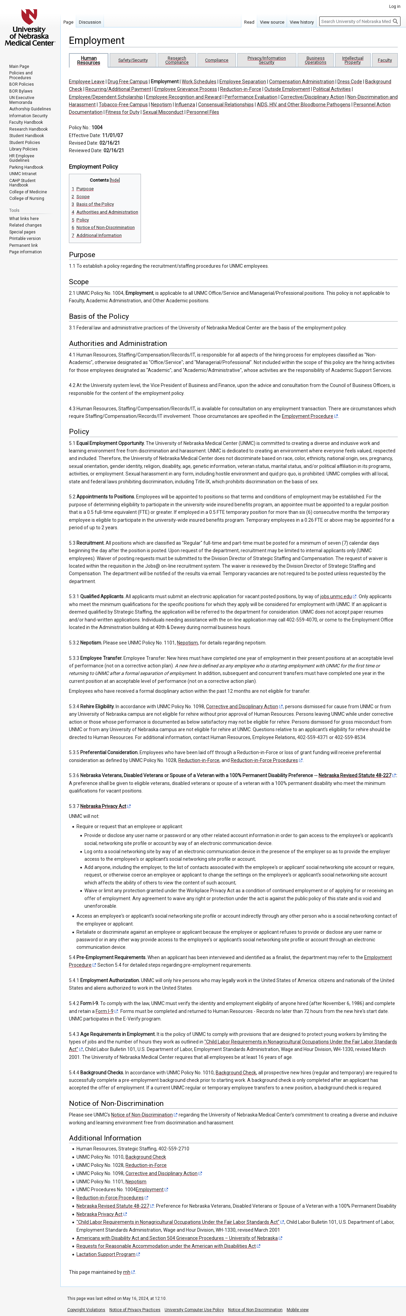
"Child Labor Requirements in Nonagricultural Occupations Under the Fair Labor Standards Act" (177, 1222)
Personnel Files (203, 112)
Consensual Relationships (226, 104)
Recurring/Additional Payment (118, 89)
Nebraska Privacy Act (103, 806)
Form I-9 (105, 1011)
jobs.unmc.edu (336, 596)
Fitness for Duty (123, 112)
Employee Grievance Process (185, 89)
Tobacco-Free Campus (123, 104)
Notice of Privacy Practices (134, 1309)
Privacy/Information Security (267, 60)
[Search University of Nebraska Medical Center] (360, 21)
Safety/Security (133, 60)
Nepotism (161, 104)
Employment (165, 81)
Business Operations (315, 60)
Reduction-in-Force (240, 89)
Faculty (385, 60)
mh (126, 1272)
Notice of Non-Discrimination (142, 1115)
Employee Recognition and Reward (184, 97)
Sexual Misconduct (163, 112)
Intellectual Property (352, 60)
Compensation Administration (301, 81)
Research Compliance (177, 60)
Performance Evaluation (251, 97)
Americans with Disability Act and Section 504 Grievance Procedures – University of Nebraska (177, 1238)
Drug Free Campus (128, 81)
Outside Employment (287, 89)
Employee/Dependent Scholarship (106, 97)
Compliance (216, 60)
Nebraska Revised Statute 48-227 (355, 775)
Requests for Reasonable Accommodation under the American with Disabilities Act (166, 1246)
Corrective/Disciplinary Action (312, 97)
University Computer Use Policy (194, 1309)
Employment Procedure (307, 416)
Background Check (236, 1072)
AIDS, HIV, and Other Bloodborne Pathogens (303, 104)
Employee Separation (242, 81)
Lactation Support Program (105, 1254)
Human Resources (88, 60)
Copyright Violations (86, 1309)
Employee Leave (87, 81)
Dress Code (349, 81)
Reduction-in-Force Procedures (264, 760)
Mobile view (298, 1309)
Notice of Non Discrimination (255, 1309)
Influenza (185, 104)
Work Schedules (199, 81)
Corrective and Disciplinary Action (242, 706)
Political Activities (332, 89)
